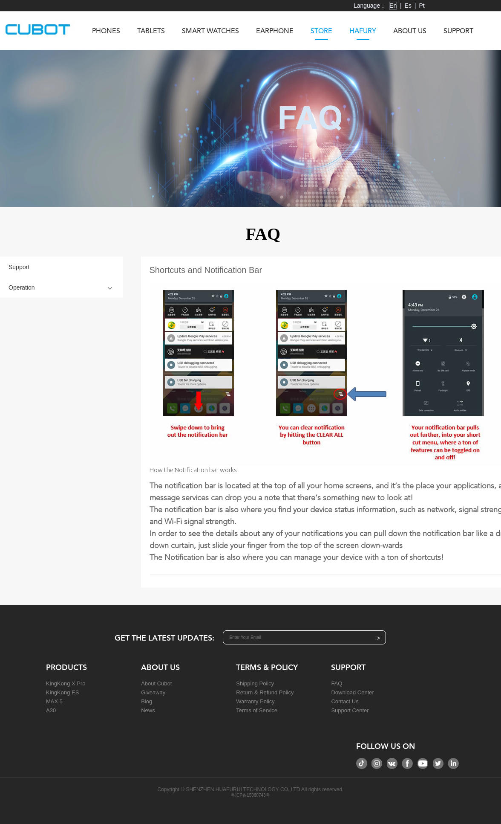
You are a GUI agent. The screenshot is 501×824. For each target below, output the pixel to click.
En (393, 5)
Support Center (350, 710)
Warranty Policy (255, 701)
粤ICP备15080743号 (250, 795)
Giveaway (153, 692)
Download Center (352, 692)
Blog (146, 701)
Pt (421, 5)
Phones (106, 31)
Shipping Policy (255, 683)
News (148, 710)
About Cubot (156, 683)
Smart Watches (210, 31)
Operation (22, 287)
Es (408, 5)
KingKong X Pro (66, 683)
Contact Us (344, 701)
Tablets (151, 31)
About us (409, 31)
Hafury (362, 34)
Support (458, 31)
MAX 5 (54, 701)
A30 (51, 710)
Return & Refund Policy (265, 692)
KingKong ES (62, 692)
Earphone (275, 31)
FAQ (336, 683)
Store (321, 34)
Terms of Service (256, 710)
